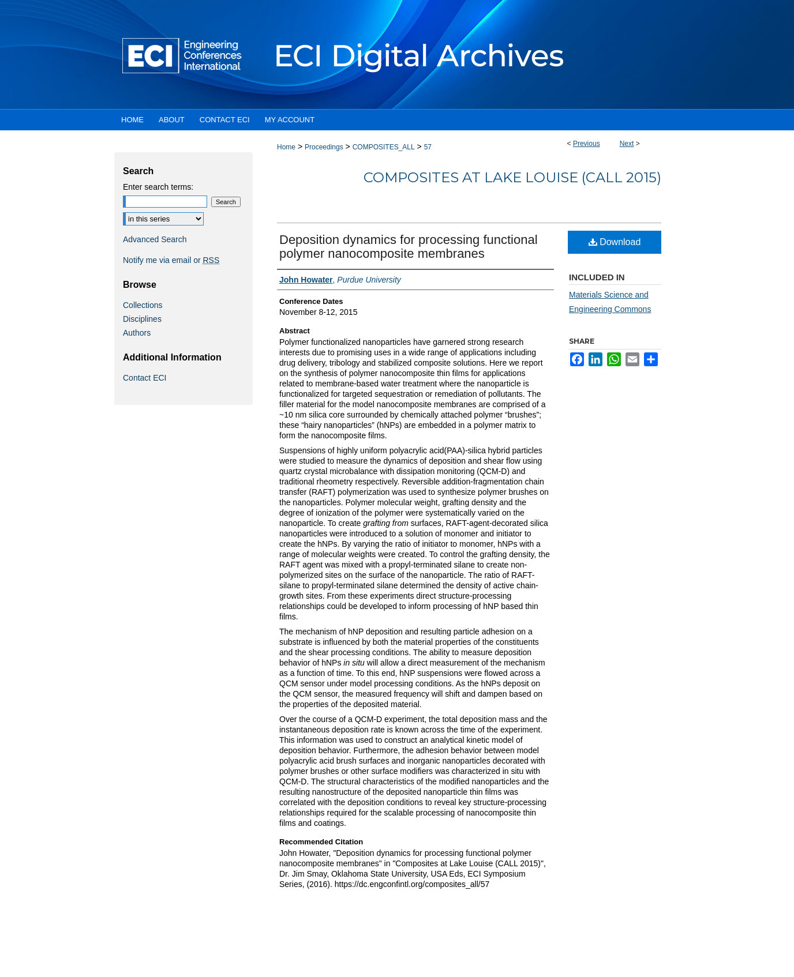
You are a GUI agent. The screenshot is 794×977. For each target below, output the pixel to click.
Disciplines (142, 319)
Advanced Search (155, 239)
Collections (142, 305)
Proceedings (324, 147)
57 (428, 147)
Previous (586, 144)
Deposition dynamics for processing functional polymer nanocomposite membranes (408, 246)
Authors (137, 332)
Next (627, 144)
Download (615, 242)
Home (286, 147)
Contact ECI (144, 377)
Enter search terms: (158, 186)
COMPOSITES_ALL (384, 147)
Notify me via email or (171, 260)
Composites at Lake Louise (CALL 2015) (512, 177)
